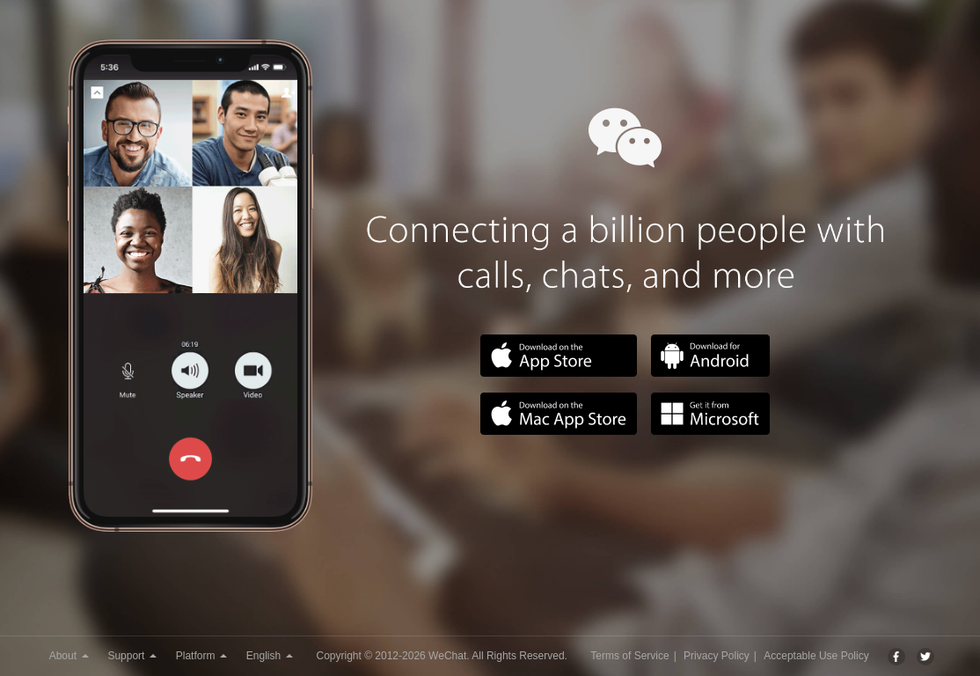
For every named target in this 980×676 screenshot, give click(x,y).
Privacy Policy (717, 656)
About (69, 656)
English (269, 656)
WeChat (447, 656)
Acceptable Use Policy (816, 656)
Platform (202, 656)
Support (132, 656)
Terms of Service (629, 656)
